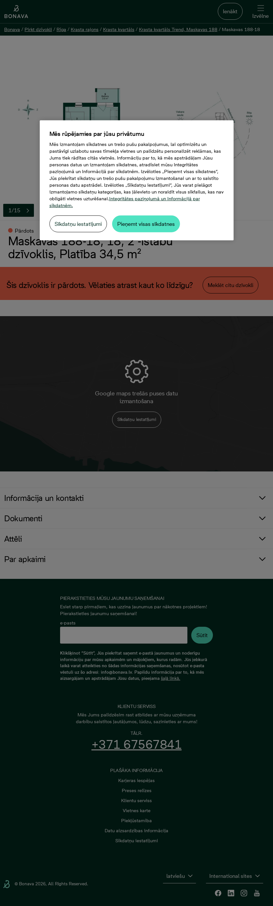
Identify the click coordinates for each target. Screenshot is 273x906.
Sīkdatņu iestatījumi (78, 224)
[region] (137, 180)
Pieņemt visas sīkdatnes (146, 224)
